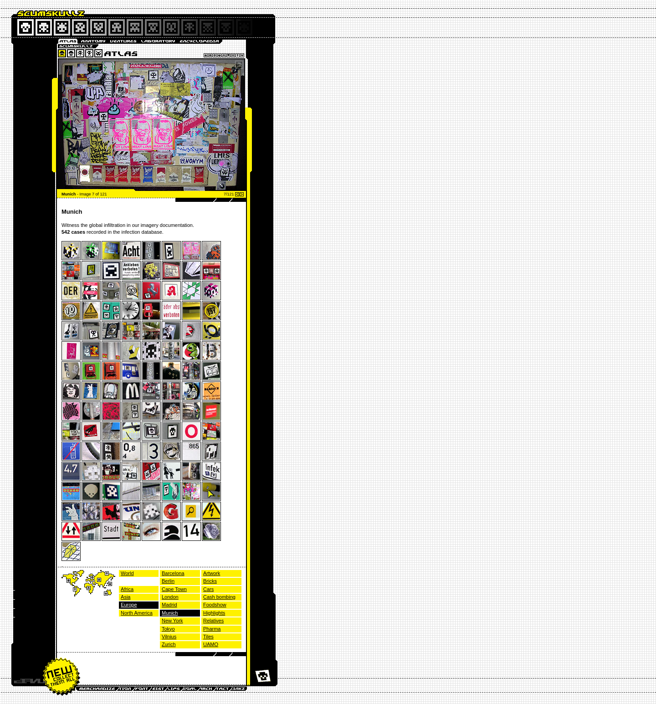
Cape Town (174, 589)
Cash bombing (219, 597)
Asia (125, 597)
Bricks (210, 581)
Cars (208, 589)
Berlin (168, 581)
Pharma (212, 629)
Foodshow (214, 604)
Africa (127, 589)
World (127, 573)
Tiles (208, 636)
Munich (170, 613)
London (170, 597)
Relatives (213, 620)
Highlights (214, 613)
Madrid (169, 604)
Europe (129, 604)
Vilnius (169, 636)
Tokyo (168, 629)
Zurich (169, 644)
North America (137, 613)
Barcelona (173, 573)
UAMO (210, 644)
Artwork (211, 573)
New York (172, 620)
